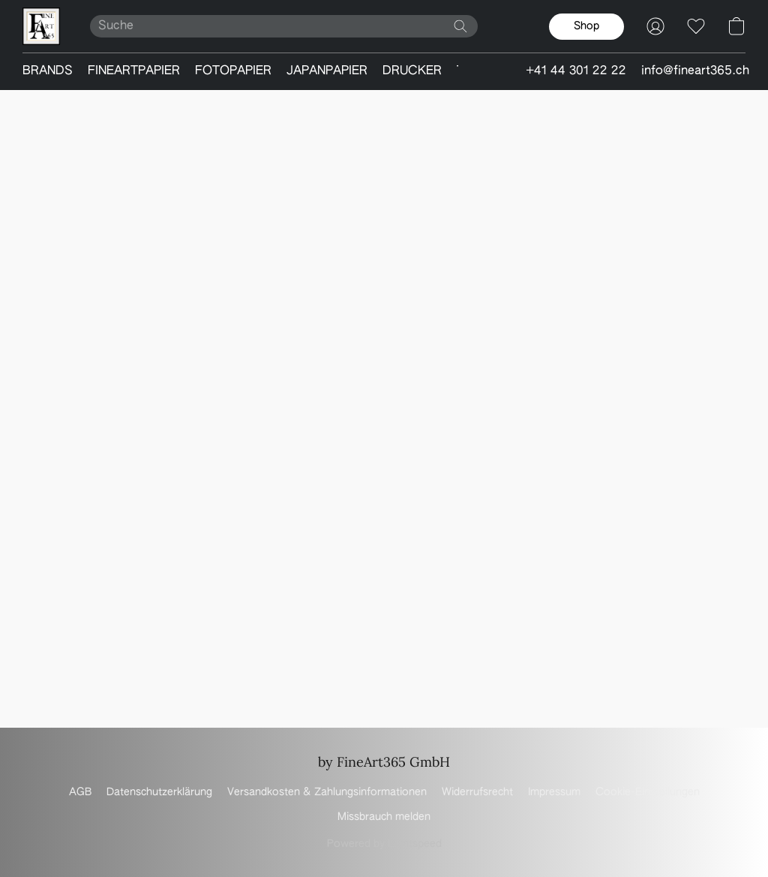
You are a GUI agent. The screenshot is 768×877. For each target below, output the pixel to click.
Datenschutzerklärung (159, 792)
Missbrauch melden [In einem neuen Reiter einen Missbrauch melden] (384, 817)
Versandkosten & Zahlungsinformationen (327, 792)
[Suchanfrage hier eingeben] (284, 26)
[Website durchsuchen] (460, 26)
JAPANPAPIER (327, 71)
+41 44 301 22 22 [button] (576, 71)
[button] (41, 26)
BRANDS (47, 71)
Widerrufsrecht (477, 792)
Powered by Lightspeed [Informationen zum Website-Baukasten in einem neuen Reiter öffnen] (384, 844)
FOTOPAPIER (233, 71)
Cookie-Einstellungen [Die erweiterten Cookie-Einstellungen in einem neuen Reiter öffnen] (648, 792)
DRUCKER (412, 71)
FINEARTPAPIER (134, 71)
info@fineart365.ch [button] (695, 71)
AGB (80, 792)
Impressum (554, 792)
